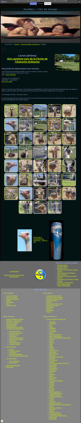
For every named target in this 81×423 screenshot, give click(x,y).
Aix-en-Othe (53, 365)
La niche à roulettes (12, 322)
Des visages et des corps (54, 304)
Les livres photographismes (15, 329)
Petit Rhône (13, 352)
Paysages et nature (52, 305)
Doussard (52, 374)
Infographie (9, 367)
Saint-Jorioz (53, 377)
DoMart (8, 300)
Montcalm (52, 355)
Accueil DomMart (11, 296)
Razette (11, 349)
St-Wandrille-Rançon (55, 393)
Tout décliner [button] (40, 3)
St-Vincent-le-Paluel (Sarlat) (58, 416)
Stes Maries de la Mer (56, 357)
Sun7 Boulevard (14, 361)
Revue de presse (11, 297)
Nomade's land (14, 334)
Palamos (52, 361)
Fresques (49, 308)
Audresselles (53, 368)
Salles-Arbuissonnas (55, 336)
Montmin (52, 379)
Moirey (51, 387)
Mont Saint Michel (55, 392)
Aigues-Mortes (53, 354)
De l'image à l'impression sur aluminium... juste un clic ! (40, 239)
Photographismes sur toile (14, 327)
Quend (51, 333)
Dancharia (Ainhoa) (55, 408)
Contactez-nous (11, 305)
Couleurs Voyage (14, 344)
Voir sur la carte (7, 81)
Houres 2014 (13, 363)
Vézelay (51, 349)
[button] (2, 421)
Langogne (52, 401)
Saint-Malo (52, 352)
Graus (51, 326)
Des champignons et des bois (18, 356)
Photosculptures (11, 325)
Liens (8, 304)
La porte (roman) (11, 324)
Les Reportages (11, 358)
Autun (51, 341)
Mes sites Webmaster (13, 365)
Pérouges (52, 322)
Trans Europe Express (16, 338)
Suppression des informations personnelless (14, 276)
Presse (48, 312)
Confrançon (53, 323)
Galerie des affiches (12, 299)
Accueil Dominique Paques (14, 319)
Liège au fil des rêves (16, 333)
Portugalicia (13, 336)
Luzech (51, 400)
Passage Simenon (15, 342)
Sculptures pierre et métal (54, 297)
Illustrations (10, 302)
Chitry (51, 344)
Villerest (51, 384)
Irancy (51, 346)
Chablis (51, 342)
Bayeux (51, 390)
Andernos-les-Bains (55, 334)
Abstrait (48, 302)
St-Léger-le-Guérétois (56, 381)
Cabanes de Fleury (55, 403)
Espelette (52, 409)
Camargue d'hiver (14, 331)
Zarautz (51, 411)
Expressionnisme (51, 300)
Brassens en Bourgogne (14, 321)
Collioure (52, 358)
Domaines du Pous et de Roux (59, 363)
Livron (51, 373)
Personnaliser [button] (48, 3)
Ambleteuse (53, 369)
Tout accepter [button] (33, 3)
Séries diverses (11, 347)
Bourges (52, 339)
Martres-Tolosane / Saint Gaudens (60, 404)
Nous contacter (11, 75)
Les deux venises (14, 351)
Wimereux (52, 371)
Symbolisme (50, 307)
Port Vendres (53, 360)
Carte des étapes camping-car (55, 319)
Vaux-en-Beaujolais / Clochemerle (60, 338)
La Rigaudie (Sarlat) (55, 414)
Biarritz (51, 406)
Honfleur (52, 389)
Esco (50, 325)
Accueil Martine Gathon (53, 296)
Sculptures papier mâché (54, 299)
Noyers (51, 347)
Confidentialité (14, 271)
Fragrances (12, 341)
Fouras (51, 398)
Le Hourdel (52, 331)
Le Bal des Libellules (15, 354)
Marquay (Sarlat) (54, 412)
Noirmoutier (53, 419)
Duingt (51, 376)
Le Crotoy (52, 330)
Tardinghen (52, 366)
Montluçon (52, 328)
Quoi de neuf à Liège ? (16, 339)
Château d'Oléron (54, 395)
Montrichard (53, 417)
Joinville (51, 385)
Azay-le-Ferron (54, 350)
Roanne (51, 382)
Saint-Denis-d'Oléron (55, 396)
